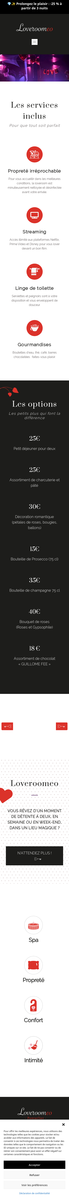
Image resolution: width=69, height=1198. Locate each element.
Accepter (34, 1165)
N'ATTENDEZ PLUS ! (34, 855)
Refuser (34, 1175)
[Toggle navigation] (34, 42)
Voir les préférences (34, 1185)
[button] (63, 1124)
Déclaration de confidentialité (34, 1193)
